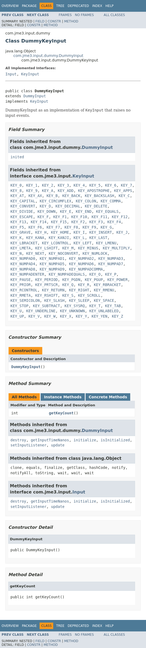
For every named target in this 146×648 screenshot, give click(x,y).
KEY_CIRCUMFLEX (55, 201)
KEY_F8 (71, 227)
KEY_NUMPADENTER (27, 274)
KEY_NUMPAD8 (22, 269)
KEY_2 (47, 185)
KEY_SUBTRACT (46, 306)
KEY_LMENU (106, 243)
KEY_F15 (59, 222)
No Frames (84, 15)
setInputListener (28, 445)
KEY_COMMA (111, 201)
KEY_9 (31, 190)
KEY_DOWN (46, 211)
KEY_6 (110, 185)
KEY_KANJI (59, 238)
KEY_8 (16, 190)
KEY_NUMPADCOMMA (86, 269)
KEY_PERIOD (46, 279)
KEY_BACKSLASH (99, 196)
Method (71, 21)
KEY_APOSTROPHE (94, 190)
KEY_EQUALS (107, 211)
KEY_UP (17, 316)
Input (11, 74)
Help (109, 6)
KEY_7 (126, 185)
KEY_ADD (66, 190)
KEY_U (16, 311)
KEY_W (49, 316)
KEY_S (68, 295)
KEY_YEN (99, 316)
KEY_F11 (99, 217)
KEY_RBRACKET (107, 285)
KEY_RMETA (20, 295)
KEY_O (95, 274)
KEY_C (124, 196)
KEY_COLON (86, 201)
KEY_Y (81, 316)
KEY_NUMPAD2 (81, 258)
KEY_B (52, 196)
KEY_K (16, 238)
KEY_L (79, 238)
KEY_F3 (96, 222)
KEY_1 (31, 185)
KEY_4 (79, 185)
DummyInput (34, 96)
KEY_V (34, 316)
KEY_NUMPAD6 (81, 264)
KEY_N (16, 253)
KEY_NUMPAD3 (110, 258)
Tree (60, 6)
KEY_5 (95, 185)
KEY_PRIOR (20, 285)
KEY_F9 (89, 227)
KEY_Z (117, 316)
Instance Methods (62, 397)
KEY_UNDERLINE (41, 311)
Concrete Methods (108, 397)
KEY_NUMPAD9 (52, 269)
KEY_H (41, 232)
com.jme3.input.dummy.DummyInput (48, 55)
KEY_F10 (79, 217)
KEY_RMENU (104, 290)
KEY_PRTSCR (46, 285)
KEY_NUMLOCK (95, 253)
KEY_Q (68, 285)
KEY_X (65, 316)
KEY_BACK (71, 196)
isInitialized (115, 440)
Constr (54, 21)
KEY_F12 (120, 217)
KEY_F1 (60, 217)
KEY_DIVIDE (21, 211)
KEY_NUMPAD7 (110, 264)
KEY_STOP (19, 306)
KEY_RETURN (53, 290)
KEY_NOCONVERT (63, 253)
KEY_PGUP (94, 279)
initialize (85, 440)
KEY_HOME (60, 232)
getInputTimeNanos (50, 440)
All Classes (114, 15)
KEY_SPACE (104, 300)
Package (29, 6)
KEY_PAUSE (20, 279)
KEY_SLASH (54, 300)
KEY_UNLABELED (104, 311)
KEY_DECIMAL (68, 206)
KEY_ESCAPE (21, 217)
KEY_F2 (78, 222)
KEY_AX (35, 196)
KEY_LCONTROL (55, 243)
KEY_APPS (123, 190)
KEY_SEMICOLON (25, 300)
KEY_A (47, 190)
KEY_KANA (35, 238)
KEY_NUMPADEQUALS (67, 274)
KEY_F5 (17, 227)
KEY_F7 (53, 227)
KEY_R (83, 285)
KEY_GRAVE (20, 232)
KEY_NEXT (35, 253)
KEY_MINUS (88, 248)
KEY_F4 (114, 222)
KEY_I (79, 232)
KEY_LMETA (20, 248)
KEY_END (83, 211)
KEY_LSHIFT (46, 248)
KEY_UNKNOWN (72, 311)
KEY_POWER (117, 279)
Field (39, 21)
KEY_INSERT (100, 232)
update (58, 445)
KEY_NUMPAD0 (22, 258)
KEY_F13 (18, 222)
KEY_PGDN (71, 279)
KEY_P (110, 274)
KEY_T (95, 306)
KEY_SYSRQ (74, 306)
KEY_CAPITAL (22, 201)
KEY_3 (63, 185)
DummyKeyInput (26, 367)
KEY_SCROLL (89, 295)
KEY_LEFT (82, 243)
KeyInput (30, 74)
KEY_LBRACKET (23, 243)
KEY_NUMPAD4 (22, 264)
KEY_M (68, 248)
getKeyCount (61, 413)
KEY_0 (16, 185)
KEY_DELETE (96, 206)
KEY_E (65, 211)
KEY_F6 (35, 227)
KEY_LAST (98, 238)
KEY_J (122, 232)
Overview (10, 6)
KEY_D (45, 206)
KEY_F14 (39, 222)
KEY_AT (17, 196)
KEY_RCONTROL (23, 290)
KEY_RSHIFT (46, 295)
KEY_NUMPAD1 (52, 258)
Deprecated (78, 6)
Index (97, 6)
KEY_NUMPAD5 (52, 264)
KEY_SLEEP (79, 300)
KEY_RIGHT (79, 290)
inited (17, 157)
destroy (18, 440)
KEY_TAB (113, 306)
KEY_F (43, 217)
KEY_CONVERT (22, 206)
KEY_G (106, 227)
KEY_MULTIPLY (116, 248)
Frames (65, 15)
